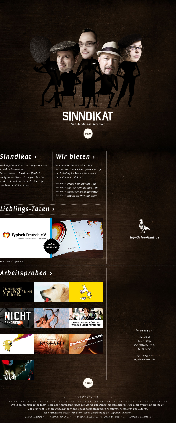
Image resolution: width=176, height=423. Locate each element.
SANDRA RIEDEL (85, 416)
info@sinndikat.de (144, 237)
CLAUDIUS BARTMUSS (139, 416)
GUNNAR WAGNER (59, 416)
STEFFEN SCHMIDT (111, 416)
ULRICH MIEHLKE (33, 416)
